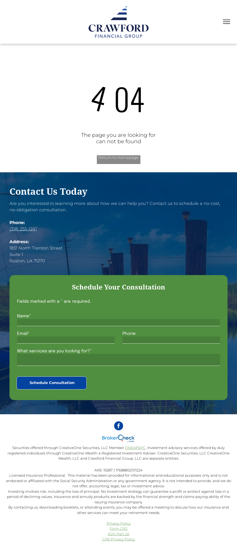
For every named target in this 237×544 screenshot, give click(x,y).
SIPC (141, 447)
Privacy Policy (119, 523)
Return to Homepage (118, 157)
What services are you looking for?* (54, 351)
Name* (24, 316)
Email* (23, 334)
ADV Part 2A (119, 534)
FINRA (130, 447)
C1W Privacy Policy (118, 539)
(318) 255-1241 (23, 229)
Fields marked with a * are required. (54, 301)
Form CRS (118, 528)
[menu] (226, 22)
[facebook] (118, 426)
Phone (129, 334)
